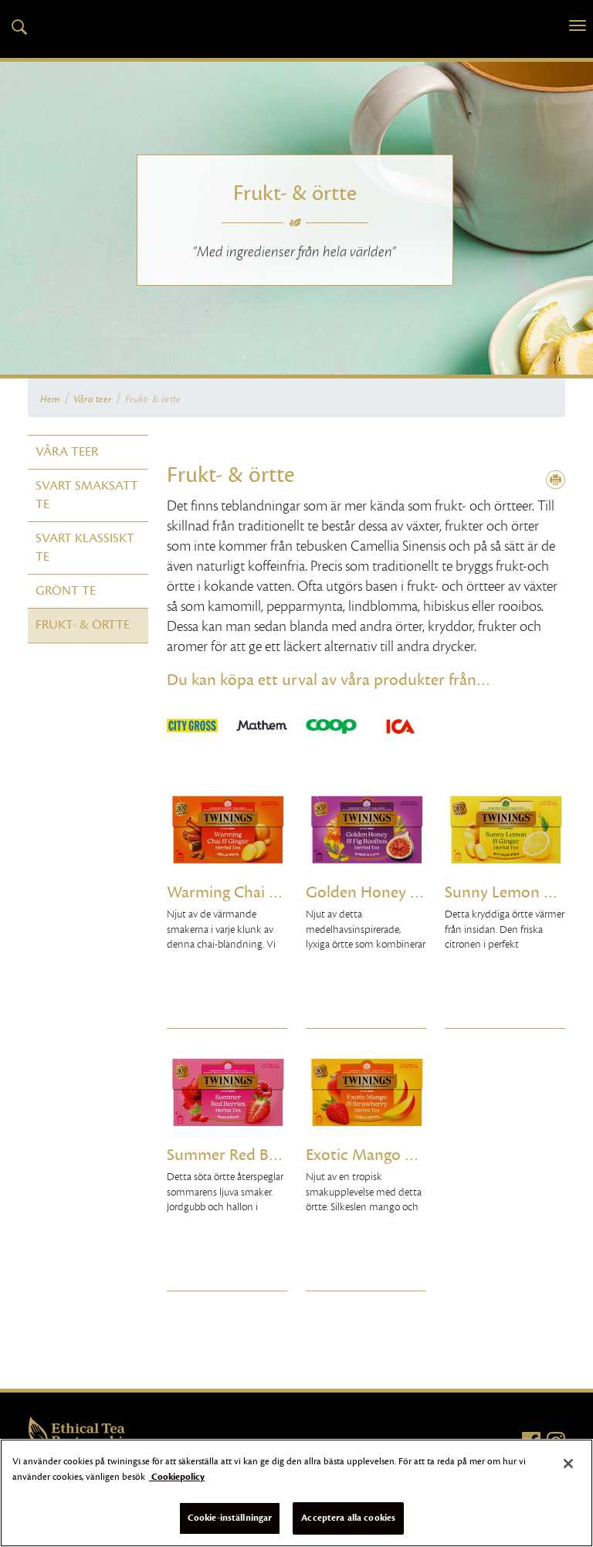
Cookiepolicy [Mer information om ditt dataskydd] (177, 1477)
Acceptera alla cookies (348, 1517)
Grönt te (66, 590)
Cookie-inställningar (230, 1517)
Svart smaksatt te (87, 494)
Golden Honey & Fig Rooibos (366, 892)
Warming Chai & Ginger (227, 892)
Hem (50, 399)
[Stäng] (568, 1464)
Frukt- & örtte (153, 399)
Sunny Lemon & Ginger (505, 892)
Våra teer (92, 399)
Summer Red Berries (227, 1155)
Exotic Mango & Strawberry (366, 1155)
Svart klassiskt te (85, 547)
